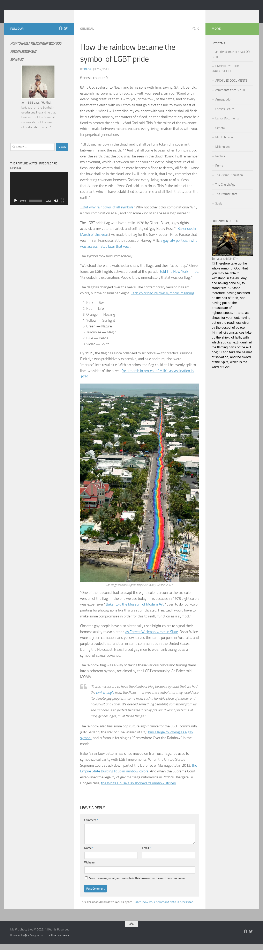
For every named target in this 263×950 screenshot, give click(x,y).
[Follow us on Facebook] (60, 34)
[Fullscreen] (62, 207)
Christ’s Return (224, 115)
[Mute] (56, 207)
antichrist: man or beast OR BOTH (231, 60)
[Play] (16, 207)
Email (146, 854)
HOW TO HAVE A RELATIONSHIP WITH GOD (35, 50)
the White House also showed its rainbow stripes (138, 789)
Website (89, 868)
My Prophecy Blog (42, 14)
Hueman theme (60, 941)
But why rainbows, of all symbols (108, 213)
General (87, 35)
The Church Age (225, 191)
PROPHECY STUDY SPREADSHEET (226, 74)
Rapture (220, 162)
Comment (91, 826)
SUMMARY (16, 66)
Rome (219, 172)
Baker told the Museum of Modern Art (135, 610)
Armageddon (223, 105)
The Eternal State (226, 200)
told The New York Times (179, 277)
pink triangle (105, 698)
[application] (39, 194)
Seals (218, 209)
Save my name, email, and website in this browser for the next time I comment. (137, 884)
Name (88, 854)
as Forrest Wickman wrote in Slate (151, 638)
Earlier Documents (227, 124)
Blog (87, 75)
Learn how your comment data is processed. (164, 908)
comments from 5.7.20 (230, 96)
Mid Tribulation (224, 143)
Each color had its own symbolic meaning (162, 299)
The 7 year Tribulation (229, 181)
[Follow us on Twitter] (66, 34)
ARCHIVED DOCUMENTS (231, 87)
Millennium (222, 153)
